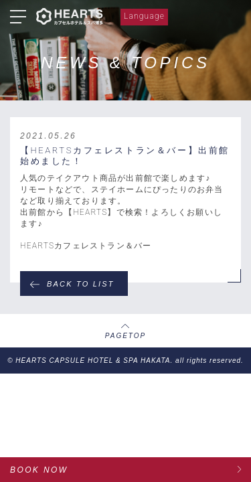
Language (144, 16)
